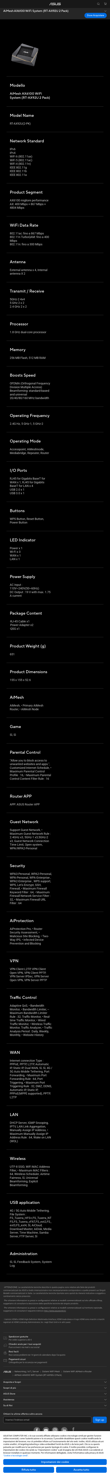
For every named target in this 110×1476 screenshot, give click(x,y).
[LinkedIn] (64, 1430)
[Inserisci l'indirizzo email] (47, 1420)
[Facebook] (37, 1430)
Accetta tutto (81, 1469)
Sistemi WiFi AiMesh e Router (77, 1371)
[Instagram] (55, 1430)
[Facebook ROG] (73, 1430)
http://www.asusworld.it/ (55, 1311)
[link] (55, 4)
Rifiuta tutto (29, 1469)
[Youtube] (46, 1430)
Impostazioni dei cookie (55, 1462)
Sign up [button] (99, 1420)
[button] (4, 3)
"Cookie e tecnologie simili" (15, 1455)
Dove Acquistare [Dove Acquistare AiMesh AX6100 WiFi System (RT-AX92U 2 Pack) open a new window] (95, 15)
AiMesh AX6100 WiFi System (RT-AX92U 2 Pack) (35, 11)
